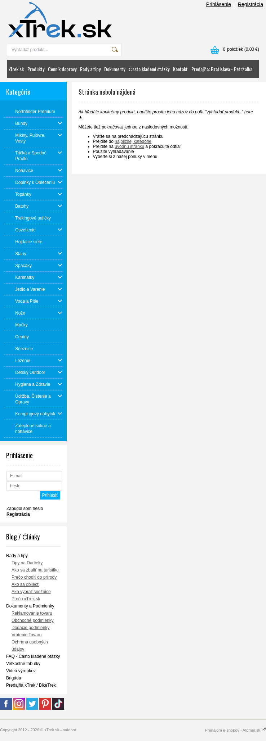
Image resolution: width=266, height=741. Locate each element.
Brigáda (13, 678)
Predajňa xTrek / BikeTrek (31, 685)
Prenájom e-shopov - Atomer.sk (235, 730)
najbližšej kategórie (133, 141)
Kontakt (180, 69)
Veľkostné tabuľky (23, 663)
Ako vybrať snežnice (31, 591)
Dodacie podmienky (30, 627)
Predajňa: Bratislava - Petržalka (221, 69)
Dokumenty (114, 69)
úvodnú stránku (129, 146)
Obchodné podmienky (33, 620)
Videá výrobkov (21, 670)
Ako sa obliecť (25, 584)
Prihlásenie (218, 4)
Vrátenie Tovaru (26, 634)
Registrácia (250, 4)
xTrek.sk (16, 69)
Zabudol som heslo (24, 508)
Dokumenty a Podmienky (30, 606)
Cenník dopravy (62, 69)
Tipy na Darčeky (27, 562)
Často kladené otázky (149, 69)
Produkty (35, 69)
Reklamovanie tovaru (32, 613)
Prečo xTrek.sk (26, 598)
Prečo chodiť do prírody (34, 577)
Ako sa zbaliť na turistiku (35, 570)
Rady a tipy (90, 69)
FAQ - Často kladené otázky (33, 656)
